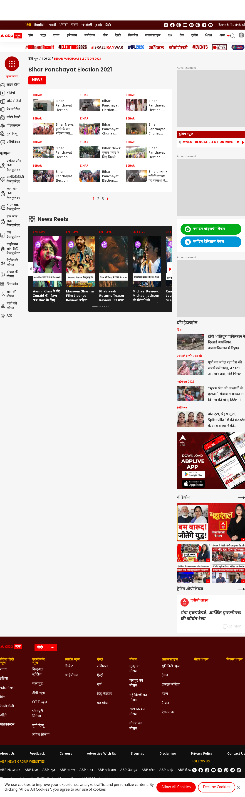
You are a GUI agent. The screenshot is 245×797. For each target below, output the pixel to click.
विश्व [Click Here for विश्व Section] (3, 697)
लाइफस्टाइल (153, 35)
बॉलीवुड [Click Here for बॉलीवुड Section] (37, 684)
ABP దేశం (184, 770)
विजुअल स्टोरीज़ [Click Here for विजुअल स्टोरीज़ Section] (37, 672)
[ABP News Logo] (12, 35)
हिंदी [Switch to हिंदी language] (28, 25)
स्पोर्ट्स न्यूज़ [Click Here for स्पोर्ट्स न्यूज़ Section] (72, 659)
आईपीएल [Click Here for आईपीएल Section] (71, 675)
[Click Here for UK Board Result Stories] (39, 47)
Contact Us (236, 754)
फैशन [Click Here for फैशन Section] (165, 703)
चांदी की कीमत (8, 306)
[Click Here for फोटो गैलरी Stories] (178, 47)
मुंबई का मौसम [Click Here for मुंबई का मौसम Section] (134, 669)
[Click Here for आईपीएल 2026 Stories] (136, 47)
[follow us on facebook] (172, 25)
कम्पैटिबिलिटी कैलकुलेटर (12, 179)
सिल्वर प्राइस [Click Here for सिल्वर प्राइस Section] (234, 659)
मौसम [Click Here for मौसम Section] (133, 659)
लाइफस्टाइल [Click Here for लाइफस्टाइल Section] (170, 659)
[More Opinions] (241, 589)
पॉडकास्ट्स (10, 126)
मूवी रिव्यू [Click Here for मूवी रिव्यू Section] (38, 725)
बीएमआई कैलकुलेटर (10, 207)
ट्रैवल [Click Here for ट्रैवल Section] (165, 675)
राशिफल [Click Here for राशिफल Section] (102, 666)
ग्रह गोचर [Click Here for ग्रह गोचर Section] (103, 703)
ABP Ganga (128, 770)
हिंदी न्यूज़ (33, 59)
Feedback (37, 754)
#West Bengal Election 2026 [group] (207, 142)
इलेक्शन (72, 35)
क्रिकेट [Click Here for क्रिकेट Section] (69, 666)
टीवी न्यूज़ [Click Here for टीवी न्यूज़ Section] (38, 693)
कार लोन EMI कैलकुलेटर (10, 193)
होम (30, 35)
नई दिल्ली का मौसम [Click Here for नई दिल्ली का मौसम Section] (138, 698)
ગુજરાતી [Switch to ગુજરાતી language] (87, 25)
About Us (7, 754)
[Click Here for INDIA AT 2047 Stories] (238, 47)
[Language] (46, 647)
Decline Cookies (216, 787)
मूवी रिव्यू (8, 134)
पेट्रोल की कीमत (9, 262)
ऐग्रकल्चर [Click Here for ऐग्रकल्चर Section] (168, 712)
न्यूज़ (43, 35)
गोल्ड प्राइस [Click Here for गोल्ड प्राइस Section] (201, 659)
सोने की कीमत (8, 294)
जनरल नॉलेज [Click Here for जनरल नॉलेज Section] (171, 685)
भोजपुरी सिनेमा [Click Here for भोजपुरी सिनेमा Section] (37, 714)
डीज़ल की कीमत (9, 274)
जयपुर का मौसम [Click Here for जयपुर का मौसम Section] (136, 683)
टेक (182, 35)
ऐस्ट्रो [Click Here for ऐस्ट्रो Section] (100, 659)
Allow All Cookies (176, 787)
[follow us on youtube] (185, 25)
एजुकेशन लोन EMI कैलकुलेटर (10, 249)
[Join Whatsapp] (210, 25)
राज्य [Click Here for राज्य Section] (3, 669)
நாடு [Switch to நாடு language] (98, 25)
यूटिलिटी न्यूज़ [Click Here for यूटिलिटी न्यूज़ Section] (171, 666)
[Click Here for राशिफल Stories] (156, 47)
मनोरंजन (89, 35)
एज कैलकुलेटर (10, 235)
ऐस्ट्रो (118, 35)
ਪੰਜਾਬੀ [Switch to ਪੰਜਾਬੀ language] (63, 25)
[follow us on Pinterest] (197, 25)
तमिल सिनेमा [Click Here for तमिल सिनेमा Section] (40, 735)
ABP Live (31, 770)
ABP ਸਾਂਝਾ (148, 770)
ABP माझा (86, 770)
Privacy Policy (201, 754)
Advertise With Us (101, 754)
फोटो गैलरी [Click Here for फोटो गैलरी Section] (7, 688)
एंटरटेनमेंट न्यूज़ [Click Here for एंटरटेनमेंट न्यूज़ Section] (38, 661)
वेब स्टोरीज (10, 109)
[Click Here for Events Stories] (200, 47)
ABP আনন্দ (67, 770)
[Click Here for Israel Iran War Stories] (107, 47)
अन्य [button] (224, 35)
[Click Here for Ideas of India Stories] (219, 47)
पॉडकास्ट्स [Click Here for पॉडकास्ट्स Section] (7, 724)
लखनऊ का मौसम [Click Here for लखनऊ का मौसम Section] (137, 712)
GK (170, 35)
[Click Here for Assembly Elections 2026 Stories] (72, 47)
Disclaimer (167, 754)
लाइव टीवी (10, 85)
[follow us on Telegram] (204, 25)
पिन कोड (9, 284)
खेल (105, 35)
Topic (46, 59)
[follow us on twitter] (166, 25)
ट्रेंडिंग (194, 35)
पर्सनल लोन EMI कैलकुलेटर (10, 165)
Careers (65, 754)
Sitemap (137, 754)
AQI (6, 316)
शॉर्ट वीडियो (10, 101)
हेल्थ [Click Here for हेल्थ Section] (165, 694)
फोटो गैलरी (10, 117)
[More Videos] (241, 497)
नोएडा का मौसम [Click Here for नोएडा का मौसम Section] (135, 726)
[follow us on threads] (178, 25)
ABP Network (10, 770)
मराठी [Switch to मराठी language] (52, 25)
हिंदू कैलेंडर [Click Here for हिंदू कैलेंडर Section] (104, 694)
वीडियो (7, 93)
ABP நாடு (166, 770)
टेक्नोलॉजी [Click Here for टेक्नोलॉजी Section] (7, 706)
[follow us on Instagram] (191, 25)
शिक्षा (208, 35)
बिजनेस (133, 35)
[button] (12, 67)
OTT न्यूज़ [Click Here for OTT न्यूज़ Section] (39, 702)
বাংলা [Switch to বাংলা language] (74, 25)
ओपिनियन (10, 142)
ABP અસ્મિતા (107, 770)
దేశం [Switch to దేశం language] (108, 25)
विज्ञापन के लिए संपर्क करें (231, 25)
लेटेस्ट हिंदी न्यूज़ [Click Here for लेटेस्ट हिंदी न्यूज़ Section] (7, 661)
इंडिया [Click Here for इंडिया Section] (4, 678)
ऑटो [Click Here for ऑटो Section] (3, 715)
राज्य (56, 35)
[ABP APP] (193, 474)
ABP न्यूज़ (48, 770)
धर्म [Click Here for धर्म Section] (99, 685)
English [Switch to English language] (39, 25)
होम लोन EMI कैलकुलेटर (10, 221)
